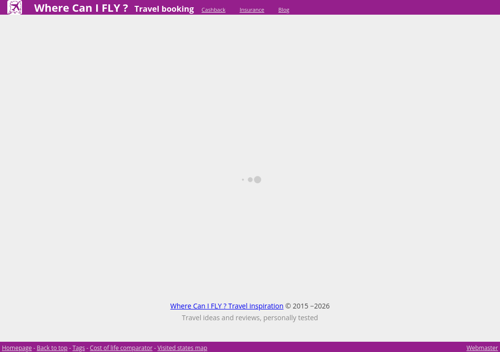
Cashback (214, 9)
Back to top (52, 348)
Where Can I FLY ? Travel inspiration (227, 305)
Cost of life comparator (121, 348)
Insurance (252, 9)
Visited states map (182, 348)
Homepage (17, 348)
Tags (78, 348)
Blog (283, 9)
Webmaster (482, 348)
